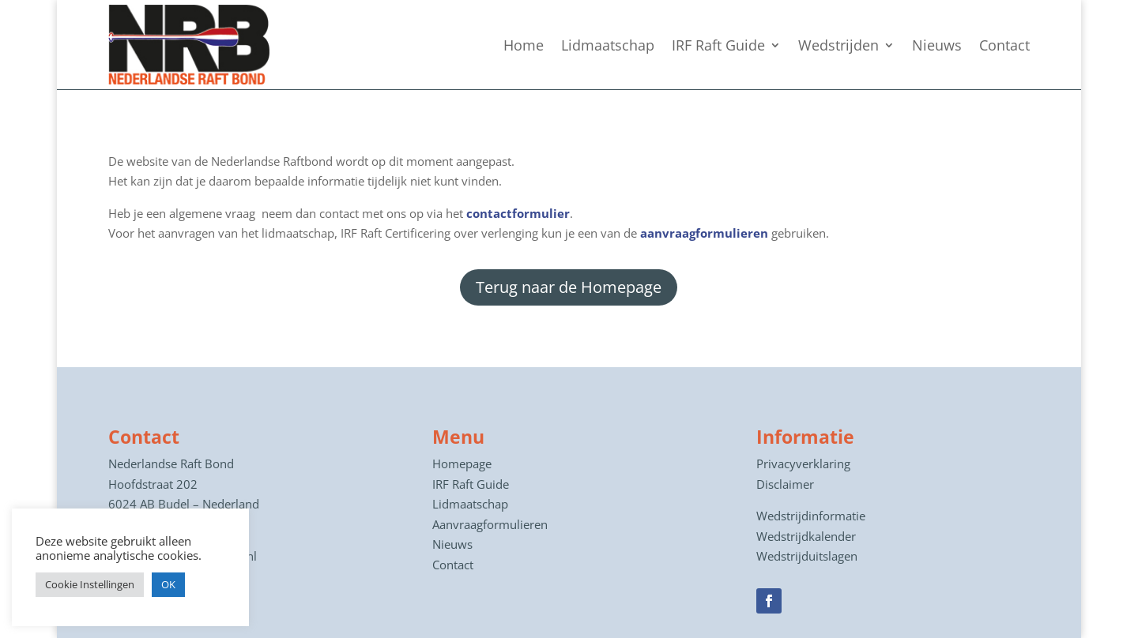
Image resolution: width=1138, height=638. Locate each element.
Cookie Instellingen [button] (89, 584)
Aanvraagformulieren (490, 524)
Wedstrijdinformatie (810, 516)
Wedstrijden (838, 45)
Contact (1004, 45)
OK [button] (168, 584)
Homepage (462, 463)
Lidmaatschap (607, 45)
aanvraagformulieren (704, 233)
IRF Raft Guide (718, 45)
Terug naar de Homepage (568, 287)
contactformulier (518, 213)
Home (523, 45)
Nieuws (937, 45)
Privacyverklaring (803, 463)
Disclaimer (785, 484)
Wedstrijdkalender (806, 536)
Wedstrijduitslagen (806, 556)
